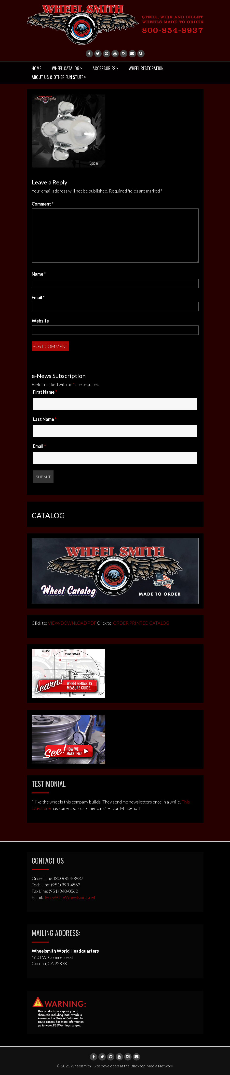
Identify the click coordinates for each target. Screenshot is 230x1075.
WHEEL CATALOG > (67, 68)
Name (39, 274)
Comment (43, 204)
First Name (45, 391)
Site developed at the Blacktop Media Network (133, 1065)
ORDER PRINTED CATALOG (140, 623)
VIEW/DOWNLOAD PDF (72, 623)
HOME (36, 68)
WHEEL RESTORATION (146, 68)
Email (38, 297)
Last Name (44, 419)
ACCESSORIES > (105, 68)
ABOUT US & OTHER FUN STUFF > (59, 77)
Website (40, 321)
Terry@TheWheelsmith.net (69, 897)
